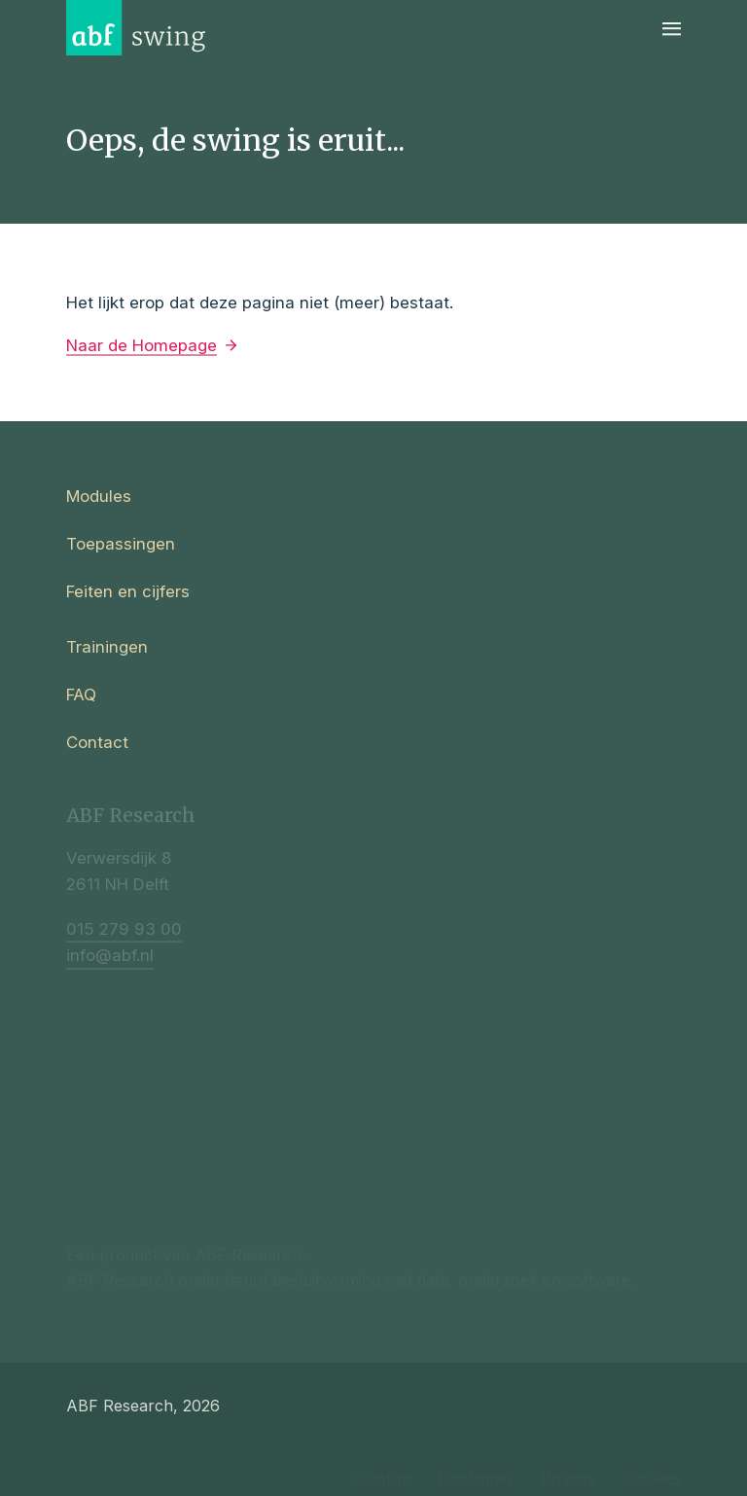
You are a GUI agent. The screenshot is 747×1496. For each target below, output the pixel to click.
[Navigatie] (671, 27)
